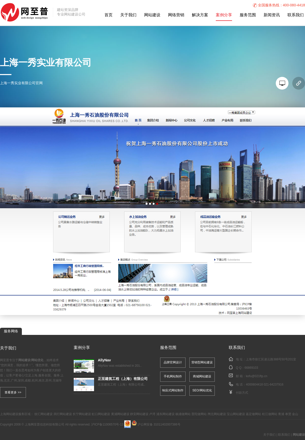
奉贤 (288, 414)
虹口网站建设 (101, 414)
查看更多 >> (13, 392)
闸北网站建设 (217, 414)
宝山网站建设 (236, 414)
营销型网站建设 (202, 362)
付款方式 (242, 392)
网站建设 (152, 15)
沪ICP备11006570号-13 (107, 424)
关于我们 (128, 15)
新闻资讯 (272, 15)
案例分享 (224, 15)
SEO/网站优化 (202, 390)
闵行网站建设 (63, 414)
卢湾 (152, 414)
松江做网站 (269, 414)
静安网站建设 (139, 414)
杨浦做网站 (183, 414)
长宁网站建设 (82, 414)
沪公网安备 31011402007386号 (156, 424)
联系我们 (295, 15)
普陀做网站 (199, 414)
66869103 (251, 368)
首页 (108, 15)
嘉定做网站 (253, 414)
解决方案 (200, 15)
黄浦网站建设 (120, 414)
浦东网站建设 (165, 414)
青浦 (281, 414)
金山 (295, 414)
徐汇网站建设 (43, 414)
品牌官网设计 (173, 362)
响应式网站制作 (173, 390)
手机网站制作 (173, 376)
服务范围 (248, 15)
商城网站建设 (202, 376)
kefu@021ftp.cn (256, 376)
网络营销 (176, 15)
